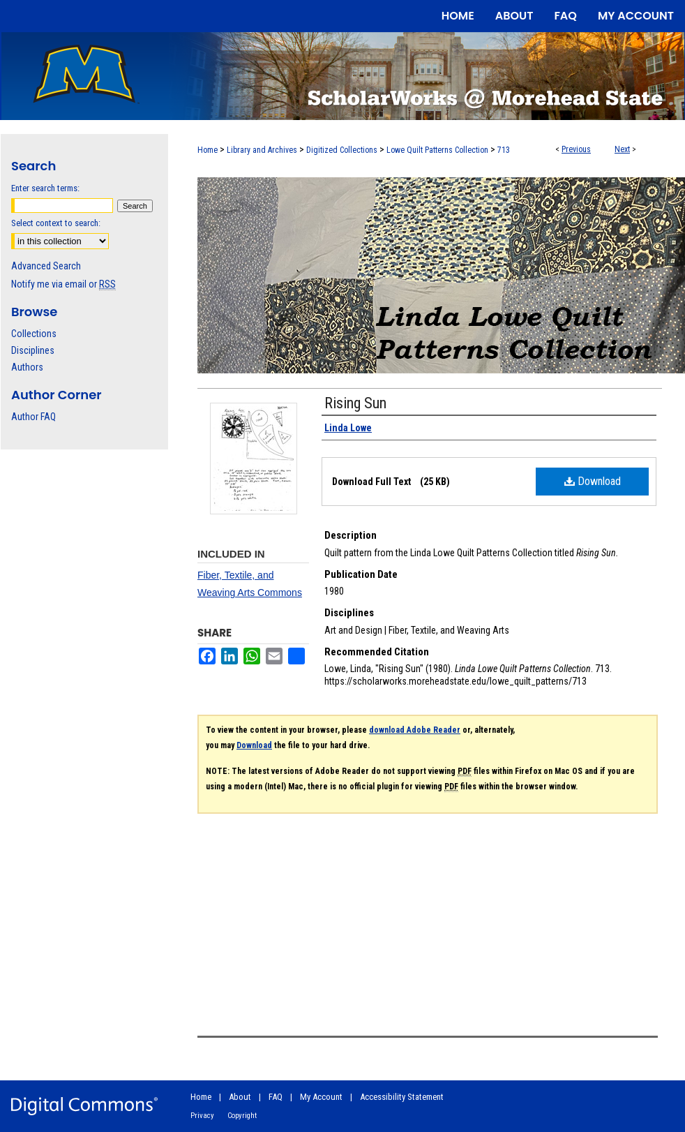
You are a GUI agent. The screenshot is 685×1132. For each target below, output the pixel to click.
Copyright (242, 1115)
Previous (576, 149)
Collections (34, 333)
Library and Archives (262, 150)
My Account (321, 1097)
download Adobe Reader (414, 730)
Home (207, 150)
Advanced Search (46, 265)
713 (503, 150)
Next (622, 149)
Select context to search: (55, 223)
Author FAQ (33, 416)
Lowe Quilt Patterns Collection (437, 150)
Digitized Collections (341, 150)
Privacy (202, 1115)
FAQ (276, 1097)
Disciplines (32, 350)
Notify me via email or (63, 284)
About (240, 1097)
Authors (27, 367)
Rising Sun (355, 403)
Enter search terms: (45, 188)
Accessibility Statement (402, 1097)
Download (592, 481)
